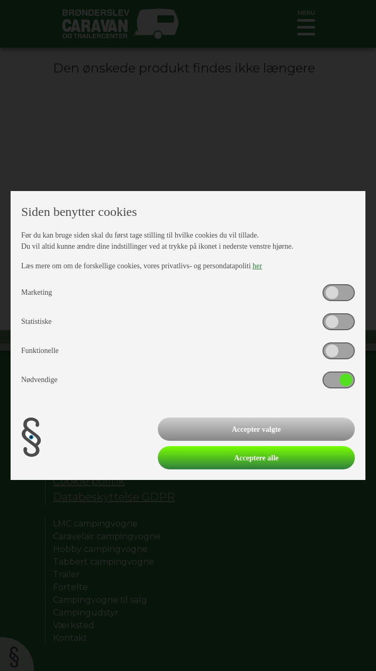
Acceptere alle (256, 458)
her (257, 266)
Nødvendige (39, 380)
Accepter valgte (256, 429)
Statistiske (36, 321)
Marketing (36, 292)
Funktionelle (40, 351)
